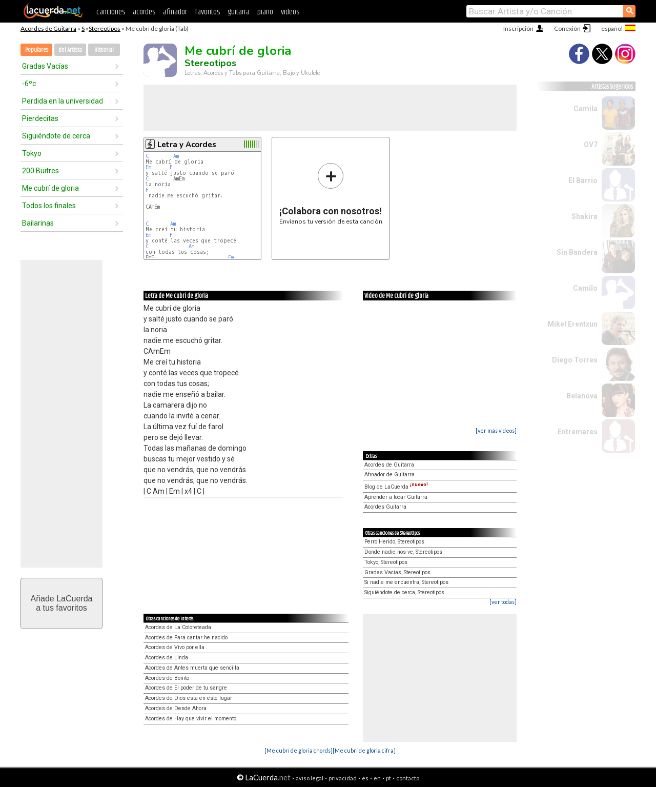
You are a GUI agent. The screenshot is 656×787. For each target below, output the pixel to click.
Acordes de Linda (166, 657)
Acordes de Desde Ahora (176, 708)
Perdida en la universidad (62, 101)
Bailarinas (38, 223)
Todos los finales (49, 205)
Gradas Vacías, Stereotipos (397, 572)
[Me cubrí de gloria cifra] (364, 750)
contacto (407, 778)
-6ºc (29, 83)
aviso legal (309, 778)
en (377, 778)
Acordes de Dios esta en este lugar (188, 698)
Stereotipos (104, 28)
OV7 (591, 144)
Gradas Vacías (45, 66)
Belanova (582, 396)
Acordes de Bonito (167, 678)
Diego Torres (575, 360)
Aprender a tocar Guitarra (395, 497)
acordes (144, 12)
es (365, 778)
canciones (110, 12)
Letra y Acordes (186, 144)
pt (388, 778)
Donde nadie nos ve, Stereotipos (403, 552)
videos (290, 12)
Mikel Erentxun (572, 324)
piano (265, 12)
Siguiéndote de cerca (56, 136)
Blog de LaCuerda (396, 486)
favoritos (207, 12)
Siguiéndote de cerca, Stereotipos (404, 592)
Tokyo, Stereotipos (385, 562)
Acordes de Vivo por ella (174, 647)
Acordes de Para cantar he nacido (186, 637)
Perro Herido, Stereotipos (394, 541)
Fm (231, 257)
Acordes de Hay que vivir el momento (190, 718)
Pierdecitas (40, 118)
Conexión (567, 28)
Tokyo (32, 153)
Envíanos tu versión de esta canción (330, 194)
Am (176, 156)
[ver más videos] (496, 430)
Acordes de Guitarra (48, 28)
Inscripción (518, 28)
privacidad (343, 778)
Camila (585, 109)
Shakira (584, 216)
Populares (36, 50)
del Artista (70, 50)
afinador (175, 12)
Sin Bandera (577, 252)
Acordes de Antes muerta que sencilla (192, 667)
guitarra (239, 12)
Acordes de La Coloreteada (178, 627)
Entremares (578, 432)
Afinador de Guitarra (389, 474)
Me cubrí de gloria (50, 188)
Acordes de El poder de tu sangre (186, 687)
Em (148, 167)
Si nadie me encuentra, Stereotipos (406, 582)
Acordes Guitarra (385, 506)
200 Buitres (40, 171)
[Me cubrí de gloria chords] (298, 750)
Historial (104, 50)
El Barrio (583, 180)
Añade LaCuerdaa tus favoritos (62, 603)
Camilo (585, 288)
